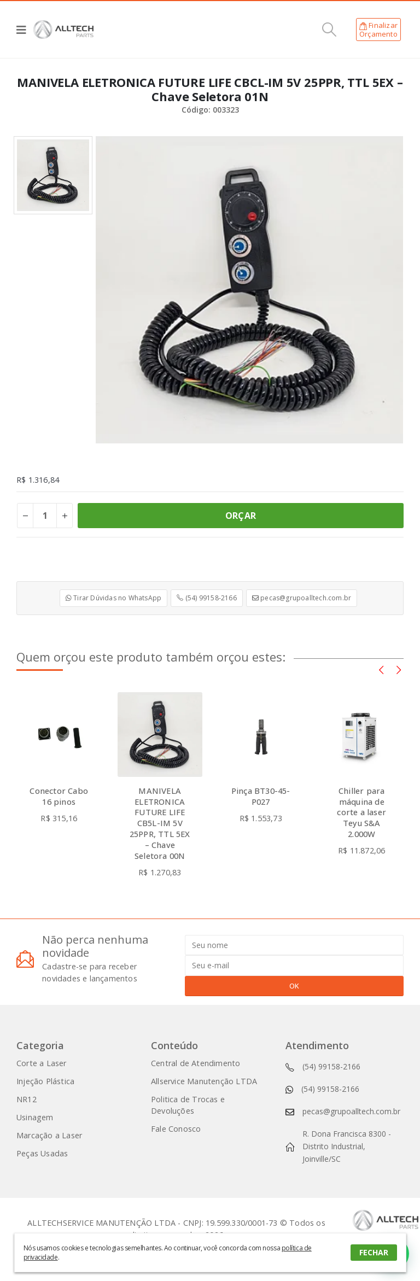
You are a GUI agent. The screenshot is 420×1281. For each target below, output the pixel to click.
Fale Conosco (176, 1129)
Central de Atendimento (195, 1063)
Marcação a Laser (49, 1135)
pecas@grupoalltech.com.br (301, 598)
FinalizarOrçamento (378, 29)
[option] (53, 175)
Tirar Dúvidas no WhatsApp (113, 598)
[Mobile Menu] (24, 29)
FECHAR (373, 1252)
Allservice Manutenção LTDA (204, 1081)
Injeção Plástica (45, 1081)
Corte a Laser (41, 1063)
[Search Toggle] (329, 29)
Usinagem (35, 1117)
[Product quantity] (45, 515)
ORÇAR (240, 516)
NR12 (26, 1099)
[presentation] (381, 669)
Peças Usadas (42, 1153)
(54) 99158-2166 (206, 598)
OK (294, 986)
